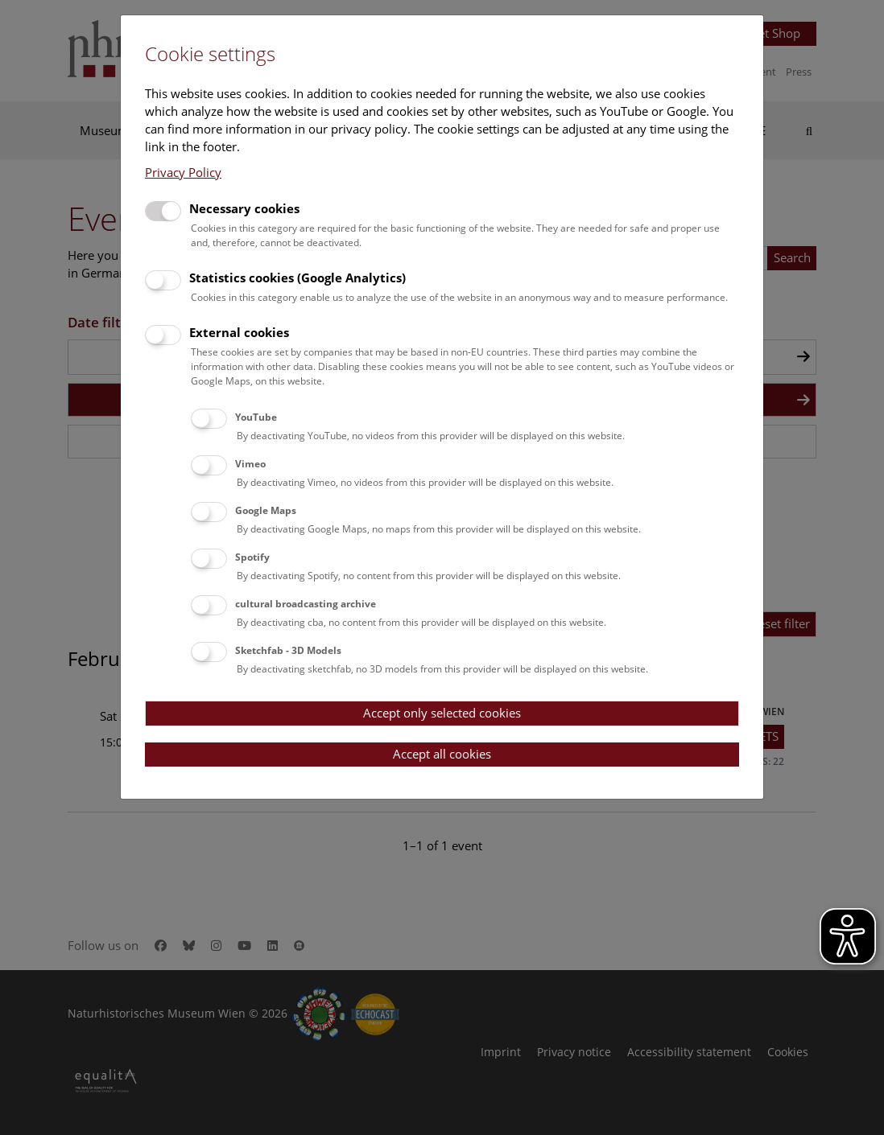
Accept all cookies (442, 754)
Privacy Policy (183, 172)
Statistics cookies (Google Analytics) (297, 277)
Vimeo (250, 464)
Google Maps (265, 510)
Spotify (252, 557)
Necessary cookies (244, 208)
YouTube (256, 417)
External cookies (239, 332)
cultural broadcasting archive (305, 604)
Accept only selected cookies (442, 713)
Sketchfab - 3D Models (288, 650)
